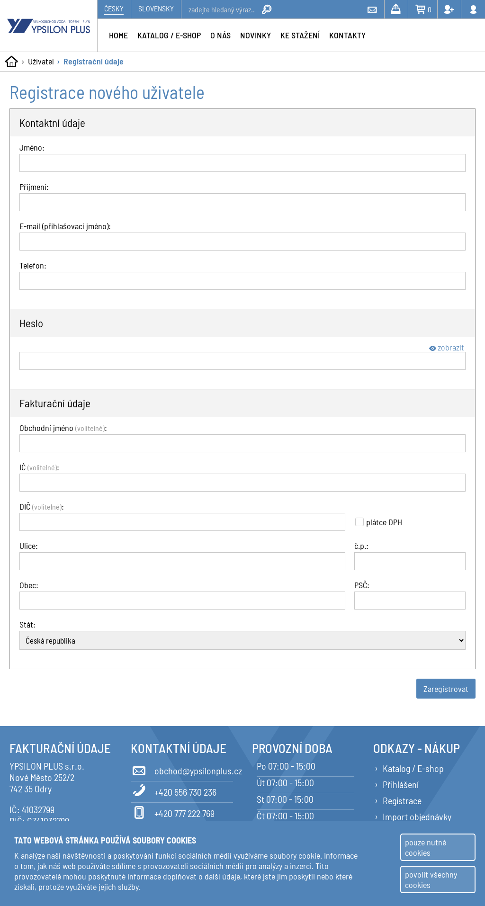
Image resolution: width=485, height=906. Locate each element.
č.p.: (361, 545)
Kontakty (347, 35)
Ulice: (28, 545)
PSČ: (361, 585)
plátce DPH (378, 522)
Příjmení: (34, 186)
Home (118, 35)
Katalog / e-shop (169, 35)
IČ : (39, 467)
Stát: (27, 624)
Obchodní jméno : (63, 427)
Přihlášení (401, 784)
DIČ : (41, 506)
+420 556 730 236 (173, 790)
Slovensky (156, 8)
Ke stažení (300, 35)
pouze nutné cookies (425, 847)
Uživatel (41, 61)
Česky (114, 8)
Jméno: (32, 147)
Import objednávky (417, 816)
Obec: (28, 585)
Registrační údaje (93, 61)
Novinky (255, 35)
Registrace (402, 800)
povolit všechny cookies (431, 879)
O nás (220, 35)
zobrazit (446, 347)
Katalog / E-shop (413, 768)
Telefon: (32, 265)
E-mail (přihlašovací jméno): (65, 226)
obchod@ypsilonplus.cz (182, 769)
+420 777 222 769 (173, 812)
